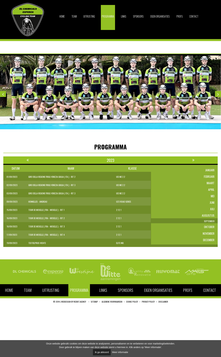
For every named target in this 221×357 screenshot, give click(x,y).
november (208, 236)
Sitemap (94, 302)
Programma (108, 16)
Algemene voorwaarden (112, 302)
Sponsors (138, 16)
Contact (193, 16)
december (208, 243)
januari (209, 170)
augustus (208, 216)
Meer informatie (120, 352)
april (211, 190)
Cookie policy (132, 302)
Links (123, 16)
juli (212, 210)
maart (210, 183)
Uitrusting (89, 16)
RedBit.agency (80, 302)
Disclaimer (163, 302)
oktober (209, 230)
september (208, 223)
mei (212, 196)
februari (209, 177)
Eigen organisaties (160, 16)
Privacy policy (148, 302)
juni (212, 203)
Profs (179, 16)
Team (74, 16)
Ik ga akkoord (102, 352)
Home (62, 16)
